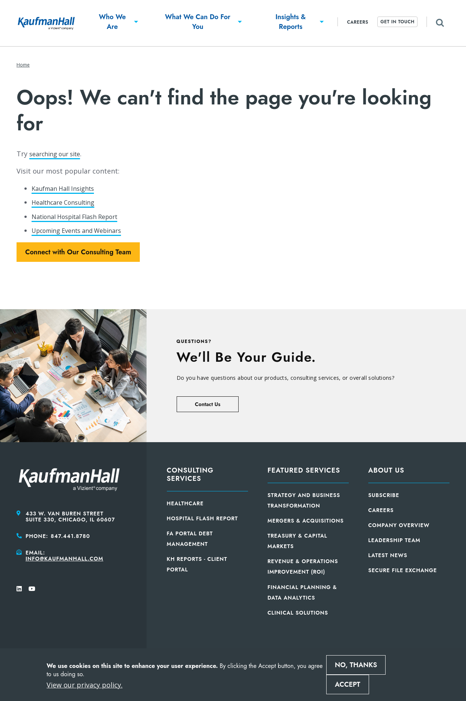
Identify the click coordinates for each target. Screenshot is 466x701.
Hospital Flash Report (202, 518)
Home (23, 65)
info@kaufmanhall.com (64, 558)
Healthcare (185, 503)
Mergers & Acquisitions (306, 520)
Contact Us (208, 404)
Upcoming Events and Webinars (83, 230)
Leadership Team (394, 540)
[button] (112, 23)
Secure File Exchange (402, 570)
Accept (347, 684)
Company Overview (399, 525)
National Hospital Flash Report (82, 216)
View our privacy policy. (85, 684)
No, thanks (356, 665)
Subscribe (383, 495)
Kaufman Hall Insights (67, 188)
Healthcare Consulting (68, 202)
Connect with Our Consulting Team (78, 252)
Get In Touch (397, 21)
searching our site (58, 153)
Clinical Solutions (298, 612)
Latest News (387, 555)
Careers (357, 22)
